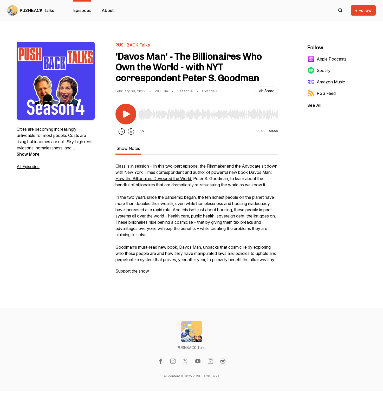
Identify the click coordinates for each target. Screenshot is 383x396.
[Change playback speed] (142, 131)
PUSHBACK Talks (37, 10)
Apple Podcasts (327, 59)
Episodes (82, 10)
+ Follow (363, 10)
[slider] (208, 114)
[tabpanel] (196, 221)
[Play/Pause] (125, 114)
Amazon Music (326, 81)
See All (314, 105)
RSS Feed (321, 93)
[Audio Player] (208, 113)
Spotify (318, 70)
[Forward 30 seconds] (131, 131)
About (108, 10)
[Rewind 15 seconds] (121, 131)
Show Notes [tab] (128, 148)
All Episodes (28, 166)
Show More (28, 154)
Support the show (132, 271)
